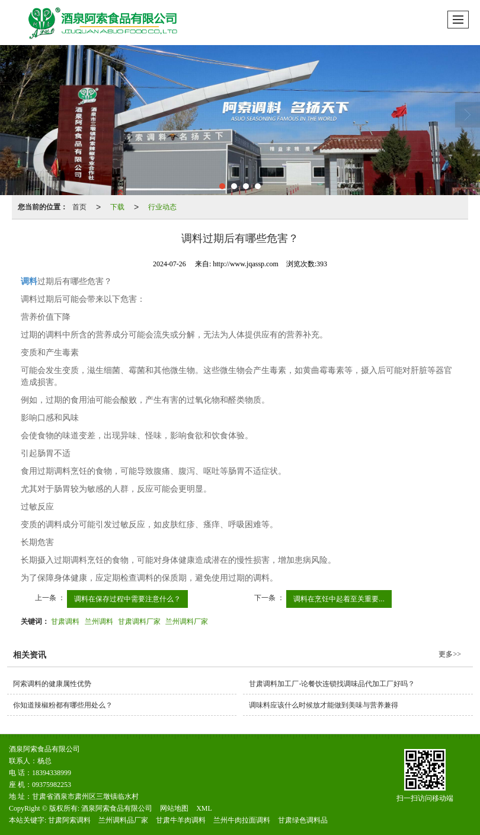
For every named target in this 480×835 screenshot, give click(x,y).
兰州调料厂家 (186, 621)
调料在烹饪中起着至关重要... (339, 599)
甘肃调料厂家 (139, 621)
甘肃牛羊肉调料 (181, 820)
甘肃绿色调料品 (303, 820)
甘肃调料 (65, 621)
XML (204, 808)
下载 (117, 207)
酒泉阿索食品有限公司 (116, 808)
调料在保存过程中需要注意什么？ (127, 599)
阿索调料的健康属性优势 (52, 684)
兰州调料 (99, 621)
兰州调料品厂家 (123, 820)
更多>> (450, 654)
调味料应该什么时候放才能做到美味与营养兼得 (323, 705)
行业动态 (162, 207)
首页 (79, 207)
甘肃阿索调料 (69, 820)
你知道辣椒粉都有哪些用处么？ (63, 705)
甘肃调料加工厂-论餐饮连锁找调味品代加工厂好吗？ (332, 684)
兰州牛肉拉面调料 (241, 820)
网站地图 (174, 808)
